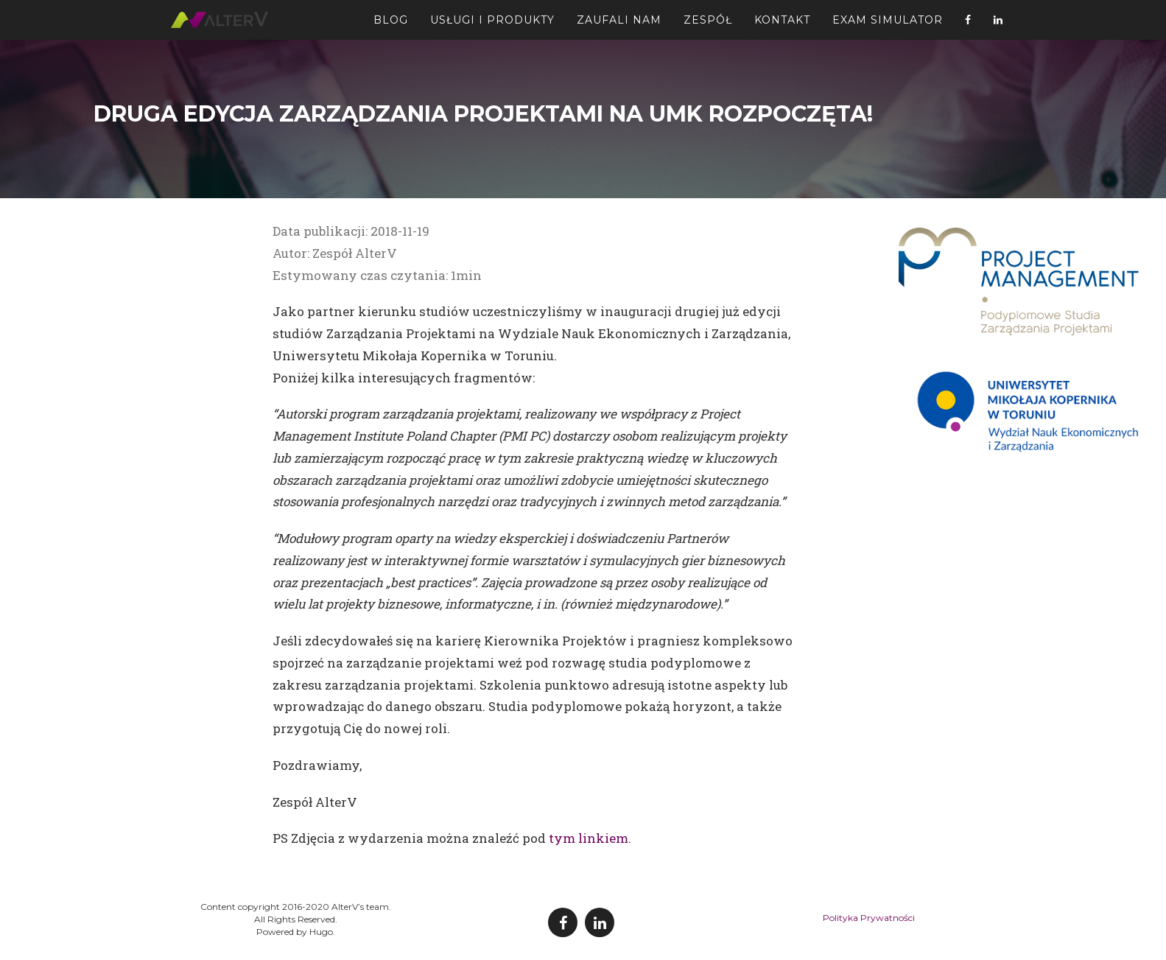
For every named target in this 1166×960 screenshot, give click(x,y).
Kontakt (782, 25)
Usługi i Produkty (492, 25)
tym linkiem (588, 838)
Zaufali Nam (619, 25)
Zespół (708, 25)
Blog (390, 25)
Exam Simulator (887, 25)
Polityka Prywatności (869, 917)
